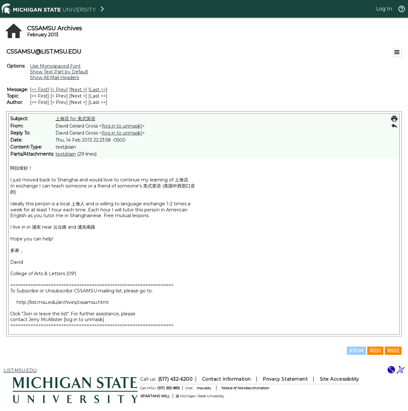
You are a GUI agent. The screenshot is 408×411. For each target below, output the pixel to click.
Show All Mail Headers (54, 77)
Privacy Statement (285, 379)
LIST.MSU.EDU (20, 370)
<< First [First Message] (39, 89)
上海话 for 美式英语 (75, 118)
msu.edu (204, 388)
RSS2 (393, 351)
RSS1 (375, 351)
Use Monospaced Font (55, 66)
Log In (384, 9)
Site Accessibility (339, 379)
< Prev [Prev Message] (59, 89)
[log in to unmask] (122, 126)
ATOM (356, 351)
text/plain (65, 154)
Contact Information (226, 379)
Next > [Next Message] (78, 89)
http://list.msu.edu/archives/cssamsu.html (62, 302)
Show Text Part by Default (59, 72)
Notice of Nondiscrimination (245, 388)
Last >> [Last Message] (98, 89)
